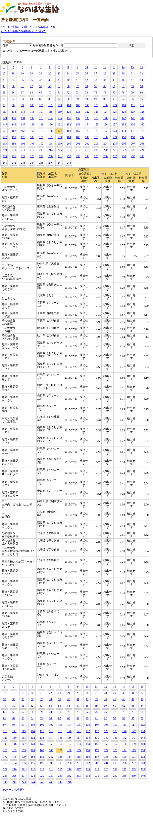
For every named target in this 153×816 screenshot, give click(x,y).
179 (23, 137)
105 (78, 105)
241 (5, 162)
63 (132, 86)
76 (104, 92)
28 (104, 73)
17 (4, 73)
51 (22, 86)
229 (41, 156)
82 (13, 98)
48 (141, 79)
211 (23, 150)
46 (123, 79)
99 (22, 105)
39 (59, 79)
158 (124, 124)
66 (13, 92)
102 (50, 105)
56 (68, 86)
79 (132, 92)
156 (105, 124)
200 (69, 143)
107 (96, 105)
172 (105, 130)
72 (68, 92)
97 (4, 105)
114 (14, 111)
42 (86, 79)
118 (50, 111)
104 (69, 105)
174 (124, 130)
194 (14, 143)
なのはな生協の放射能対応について (23, 31)
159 (133, 124)
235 (96, 156)
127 (133, 111)
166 (50, 130)
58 (86, 86)
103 (60, 105)
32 (141, 73)
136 (69, 118)
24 (68, 73)
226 (14, 156)
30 (123, 73)
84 (31, 98)
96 (141, 98)
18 (13, 73)
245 (41, 162)
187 (96, 137)
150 (50, 124)
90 (86, 98)
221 (115, 150)
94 (123, 98)
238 (124, 156)
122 (87, 111)
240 (142, 156)
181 (41, 137)
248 (69, 162)
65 (4, 92)
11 (95, 67)
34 (13, 79)
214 (50, 150)
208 (142, 143)
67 (22, 92)
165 (41, 130)
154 (87, 124)
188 (105, 137)
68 (31, 92)
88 (68, 98)
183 (60, 137)
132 (32, 118)
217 (78, 150)
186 (87, 137)
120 (69, 111)
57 (77, 86)
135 (60, 118)
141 (115, 118)
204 (105, 143)
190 (124, 137)
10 (86, 67)
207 (133, 143)
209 (5, 150)
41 (77, 79)
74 (86, 92)
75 (95, 92)
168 (69, 130)
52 (31, 86)
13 (114, 67)
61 (114, 86)
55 (59, 86)
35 (22, 79)
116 (32, 111)
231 (60, 156)
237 (115, 156)
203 (96, 143)
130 (14, 118)
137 (78, 118)
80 (141, 92)
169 (78, 130)
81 (4, 98)
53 (40, 86)
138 (87, 118)
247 (60, 162)
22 (49, 73)
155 (96, 124)
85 (40, 98)
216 (69, 150)
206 (124, 143)
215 (60, 150)
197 (41, 143)
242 (14, 162)
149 (41, 124)
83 (22, 98)
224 (142, 150)
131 (23, 118)
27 (95, 73)
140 (105, 118)
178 (14, 137)
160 (142, 124)
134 (50, 118)
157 (115, 124)
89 (77, 98)
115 (23, 111)
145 (5, 124)
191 (133, 137)
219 (96, 150)
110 (124, 105)
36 (31, 79)
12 (104, 67)
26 (86, 73)
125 (115, 111)
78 (123, 92)
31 (132, 73)
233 (78, 156)
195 (23, 143)
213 (41, 150)
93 (114, 98)
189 (115, 137)
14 (123, 67)
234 (87, 156)
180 (32, 137)
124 (105, 111)
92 (104, 98)
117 (41, 111)
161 (5, 130)
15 (132, 67)
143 (133, 118)
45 (114, 79)
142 (124, 118)
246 (50, 162)
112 (142, 105)
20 (31, 73)
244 (32, 162)
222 (124, 150)
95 (132, 98)
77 (114, 92)
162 (14, 130)
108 (105, 105)
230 (50, 156)
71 (59, 92)
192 (142, 137)
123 (96, 111)
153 (78, 124)
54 (49, 86)
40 (68, 79)
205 (115, 143)
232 (69, 156)
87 (59, 98)
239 (133, 156)
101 (41, 105)
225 (5, 156)
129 (5, 118)
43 (95, 79)
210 (14, 150)
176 (142, 130)
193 (5, 143)
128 (142, 111)
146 (14, 124)
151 (60, 124)
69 (40, 92)
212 (32, 150)
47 (132, 79)
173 (115, 130)
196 (32, 143)
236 (105, 156)
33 (4, 79)
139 (96, 118)
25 (77, 73)
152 (69, 124)
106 (87, 105)
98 (13, 105)
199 (60, 143)
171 (96, 130)
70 (49, 92)
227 (23, 156)
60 (104, 86)
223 (133, 150)
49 (4, 86)
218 (87, 150)
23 (59, 73)
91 (95, 98)
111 (133, 105)
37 (40, 79)
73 (77, 92)
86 (49, 98)
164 (32, 130)
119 (60, 111)
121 (78, 111)
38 (49, 79)
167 (60, 130)
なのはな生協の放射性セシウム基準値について (30, 26)
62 (123, 86)
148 (32, 124)
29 (114, 73)
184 (69, 137)
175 (133, 130)
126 (124, 111)
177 (5, 137)
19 (22, 73)
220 (105, 150)
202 (87, 143)
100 (32, 105)
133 (41, 118)
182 (50, 137)
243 (23, 162)
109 (115, 105)
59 (95, 86)
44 (104, 79)
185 (78, 137)
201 (78, 143)
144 (142, 118)
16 (141, 67)
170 (87, 130)
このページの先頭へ (13, 789)
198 (50, 143)
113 (5, 111)
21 (40, 73)
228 (32, 156)
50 (13, 86)
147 (23, 124)
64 (141, 86)
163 (23, 130)
